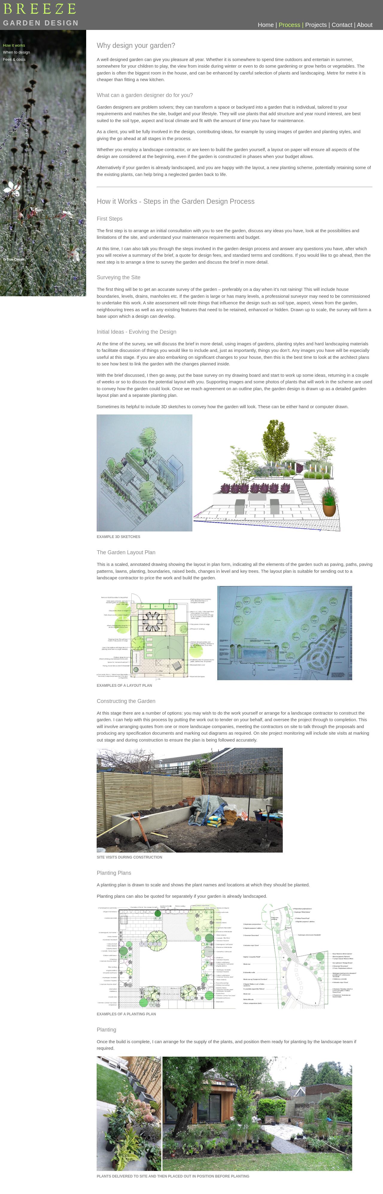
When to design (16, 52)
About (365, 25)
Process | (292, 25)
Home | (268, 25)
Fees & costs (14, 59)
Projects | (318, 25)
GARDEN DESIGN (41, 23)
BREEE (41, 10)
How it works (14, 45)
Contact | (344, 25)
